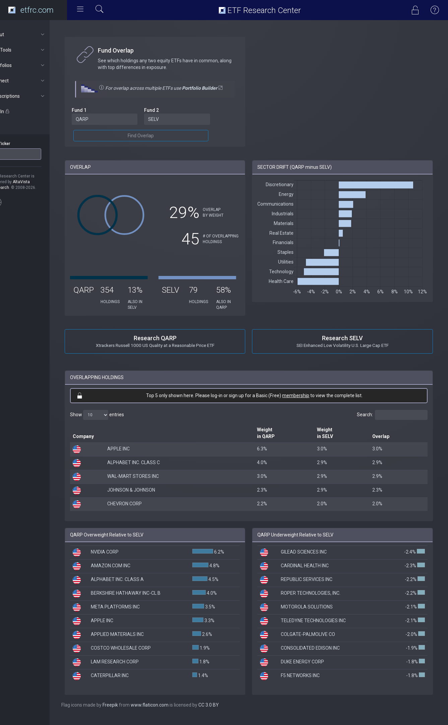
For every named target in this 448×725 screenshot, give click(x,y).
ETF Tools (35, 50)
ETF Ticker (17, 143)
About (35, 34)
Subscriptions (35, 96)
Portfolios (35, 65)
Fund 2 (165, 117)
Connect (35, 80)
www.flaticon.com (167, 711)
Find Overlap (155, 142)
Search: (392, 422)
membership (304, 402)
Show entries (114, 422)
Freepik (127, 711)
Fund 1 (96, 117)
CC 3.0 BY (226, 711)
